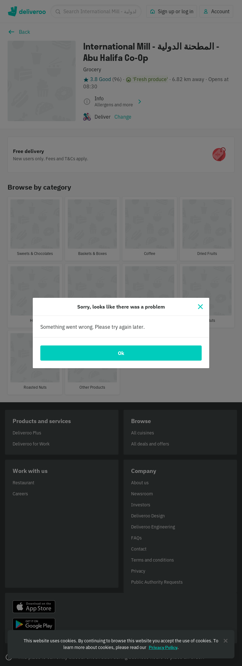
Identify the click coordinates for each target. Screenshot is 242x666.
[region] (121, 644)
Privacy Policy (163, 647)
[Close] (200, 306)
